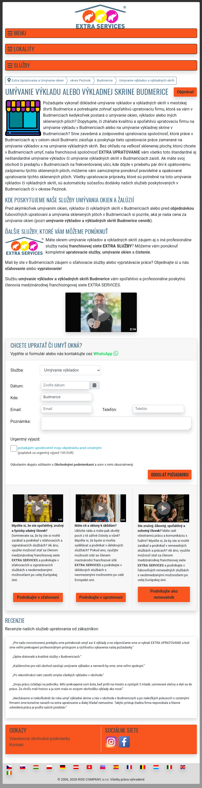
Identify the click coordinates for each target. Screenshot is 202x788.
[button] (101, 33)
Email (16, 409)
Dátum (17, 386)
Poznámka (20, 421)
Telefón (109, 409)
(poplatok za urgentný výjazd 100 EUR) (46, 453)
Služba (17, 370)
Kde (14, 397)
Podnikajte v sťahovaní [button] (38, 597)
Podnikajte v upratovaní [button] (101, 597)
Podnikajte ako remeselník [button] (164, 594)
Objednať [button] (185, 91)
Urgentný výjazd (25, 439)
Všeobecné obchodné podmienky (39, 738)
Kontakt (16, 744)
